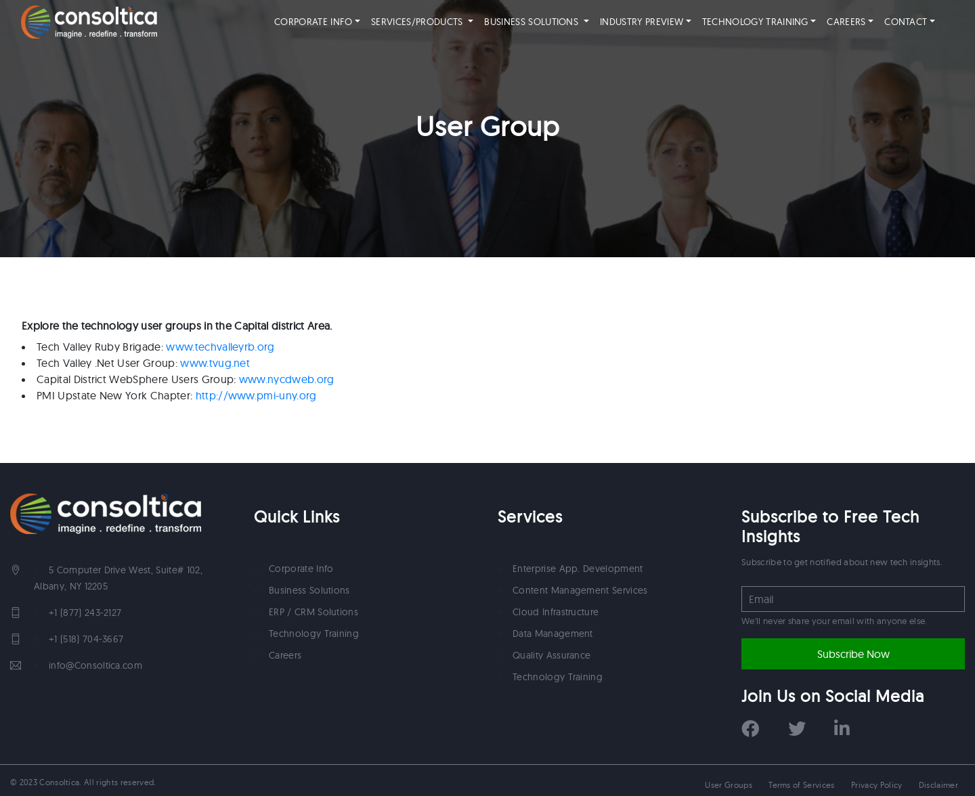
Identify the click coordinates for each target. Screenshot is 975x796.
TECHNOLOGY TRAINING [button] (762, 21)
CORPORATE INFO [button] (320, 21)
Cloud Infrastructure (556, 612)
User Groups (728, 785)
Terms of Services (801, 785)
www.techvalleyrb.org (220, 346)
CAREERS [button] (846, 22)
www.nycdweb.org (286, 379)
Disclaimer (938, 785)
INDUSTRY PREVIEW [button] (641, 22)
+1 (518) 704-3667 (86, 639)
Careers (285, 655)
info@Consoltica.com (95, 665)
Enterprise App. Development (578, 568)
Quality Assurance (551, 655)
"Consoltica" (89, 22)
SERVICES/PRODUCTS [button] (418, 22)
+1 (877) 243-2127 (85, 612)
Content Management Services (580, 590)
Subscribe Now (853, 654)
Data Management (553, 633)
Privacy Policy (876, 785)
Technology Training (314, 633)
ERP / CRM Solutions (313, 612)
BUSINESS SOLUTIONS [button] (532, 22)
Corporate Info (301, 568)
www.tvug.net (215, 363)
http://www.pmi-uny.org (256, 395)
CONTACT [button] (905, 22)
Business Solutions (309, 590)
